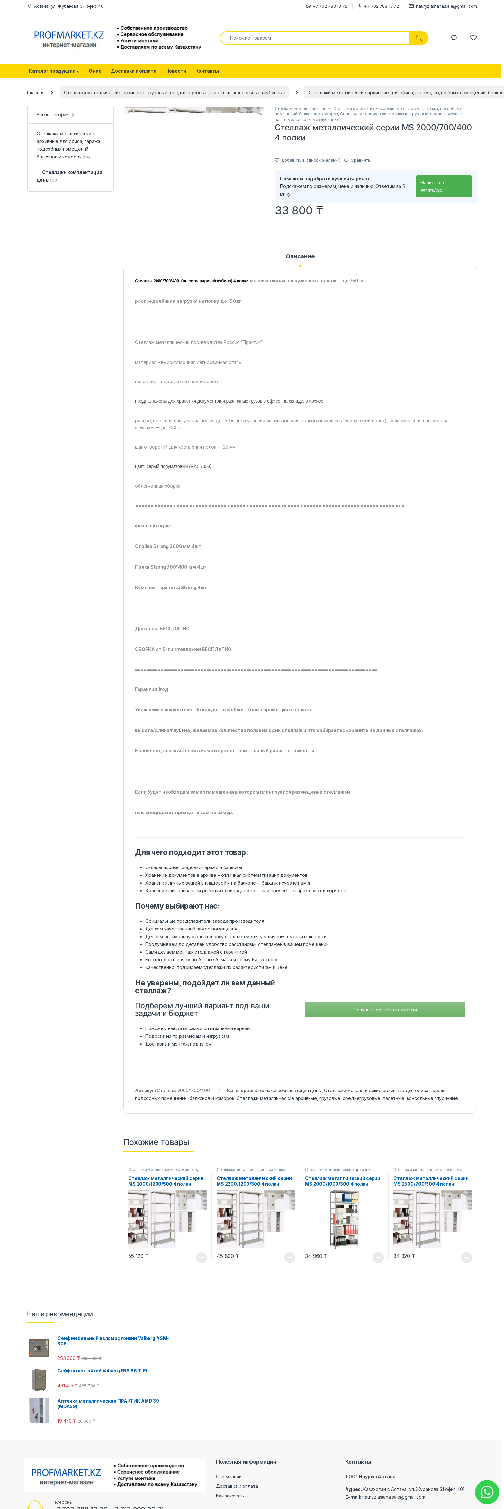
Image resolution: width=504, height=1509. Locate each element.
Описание (300, 266)
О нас (95, 71)
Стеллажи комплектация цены (303, 108)
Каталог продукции (52, 71)
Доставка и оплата (134, 71)
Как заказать (230, 1505)
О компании (229, 1485)
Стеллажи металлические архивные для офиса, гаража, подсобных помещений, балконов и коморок (69, 145)
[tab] (300, 268)
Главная (36, 92)
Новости (176, 71)
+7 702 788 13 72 (326, 6)
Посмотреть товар (201, 1267)
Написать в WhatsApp (433, 186)
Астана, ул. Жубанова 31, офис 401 (66, 6)
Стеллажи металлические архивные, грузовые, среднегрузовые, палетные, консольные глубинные (174, 92)
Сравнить (360, 160)
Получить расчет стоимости (385, 1019)
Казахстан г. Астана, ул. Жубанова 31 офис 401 (413, 1498)
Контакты (207, 71)
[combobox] (315, 38)
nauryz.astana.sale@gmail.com (443, 6)
